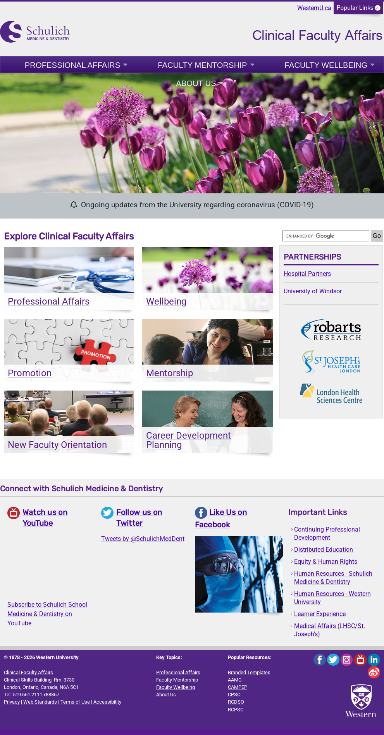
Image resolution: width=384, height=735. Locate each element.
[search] (325, 236)
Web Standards (40, 702)
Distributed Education (323, 549)
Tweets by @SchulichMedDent (142, 538)
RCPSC (235, 710)
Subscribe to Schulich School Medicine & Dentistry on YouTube (47, 614)
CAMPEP (237, 687)
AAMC (234, 680)
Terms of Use (75, 702)
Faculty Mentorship (202, 65)
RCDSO (236, 702)
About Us (196, 83)
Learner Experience (320, 614)
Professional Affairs (73, 65)
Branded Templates (249, 672)
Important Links (317, 512)
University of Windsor (313, 291)
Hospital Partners (307, 273)
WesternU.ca (314, 8)
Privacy (12, 702)
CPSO (234, 694)
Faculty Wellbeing (326, 65)
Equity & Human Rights (325, 561)
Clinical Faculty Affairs (28, 672)
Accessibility (107, 702)
